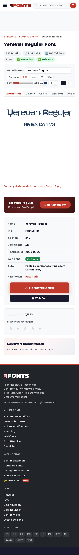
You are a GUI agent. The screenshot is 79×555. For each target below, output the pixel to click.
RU (66, 534)
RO (29, 534)
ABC (25, 77)
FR (36, 534)
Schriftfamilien (13, 441)
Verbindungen (13, 509)
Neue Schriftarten (15, 421)
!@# (49, 77)
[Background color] (55, 83)
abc (34, 77)
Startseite (10, 36)
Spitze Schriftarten (16, 426)
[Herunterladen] (55, 5)
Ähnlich (72, 93)
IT (43, 534)
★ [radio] (11, 328)
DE (14, 534)
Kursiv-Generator (14, 475)
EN (7, 534)
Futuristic (31, 276)
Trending (9, 431)
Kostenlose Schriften (17, 416)
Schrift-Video (12, 514)
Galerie (43, 93)
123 (41, 77)
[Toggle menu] (5, 5)
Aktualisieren (14, 93)
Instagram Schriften (16, 470)
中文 (58, 534)
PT (49, 534)
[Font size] (23, 83)
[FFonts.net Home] (20, 5)
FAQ (6, 499)
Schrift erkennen (14, 460)
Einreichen (10, 446)
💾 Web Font (39, 298)
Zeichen (30, 93)
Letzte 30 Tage (13, 519)
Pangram (14, 77)
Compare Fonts (13, 465)
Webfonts (10, 436)
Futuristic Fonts (29, 36)
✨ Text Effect (16, 480)
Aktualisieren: (15, 70)
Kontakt (9, 494)
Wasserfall (57, 93)
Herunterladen (55, 204)
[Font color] (45, 83)
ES (21, 534)
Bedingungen (12, 504)
